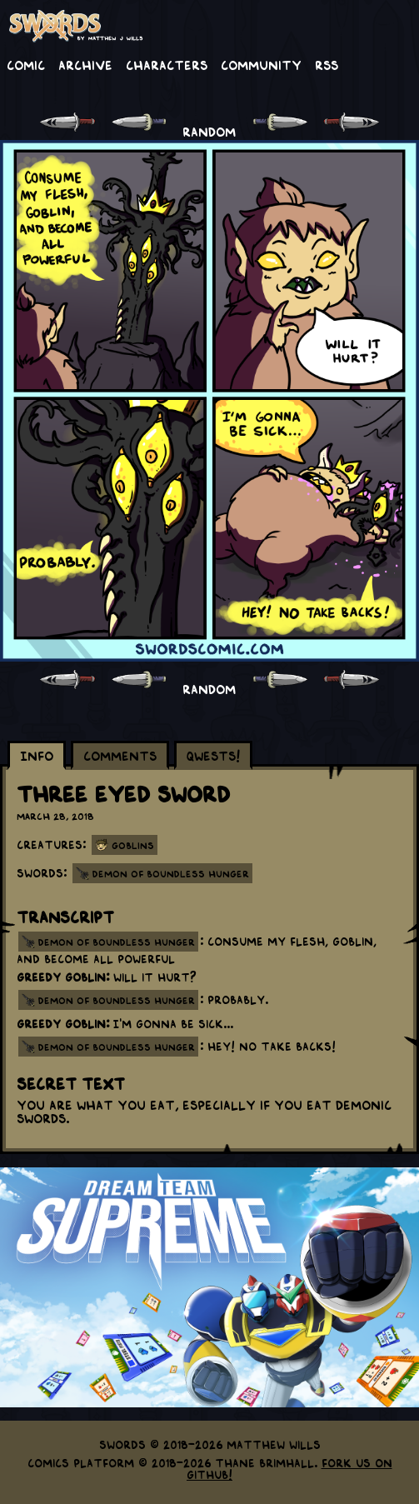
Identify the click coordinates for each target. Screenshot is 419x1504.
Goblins (133, 845)
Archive (85, 64)
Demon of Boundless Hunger (170, 873)
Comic (26, 64)
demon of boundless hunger (116, 942)
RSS (326, 64)
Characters (166, 64)
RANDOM (209, 130)
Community (261, 64)
